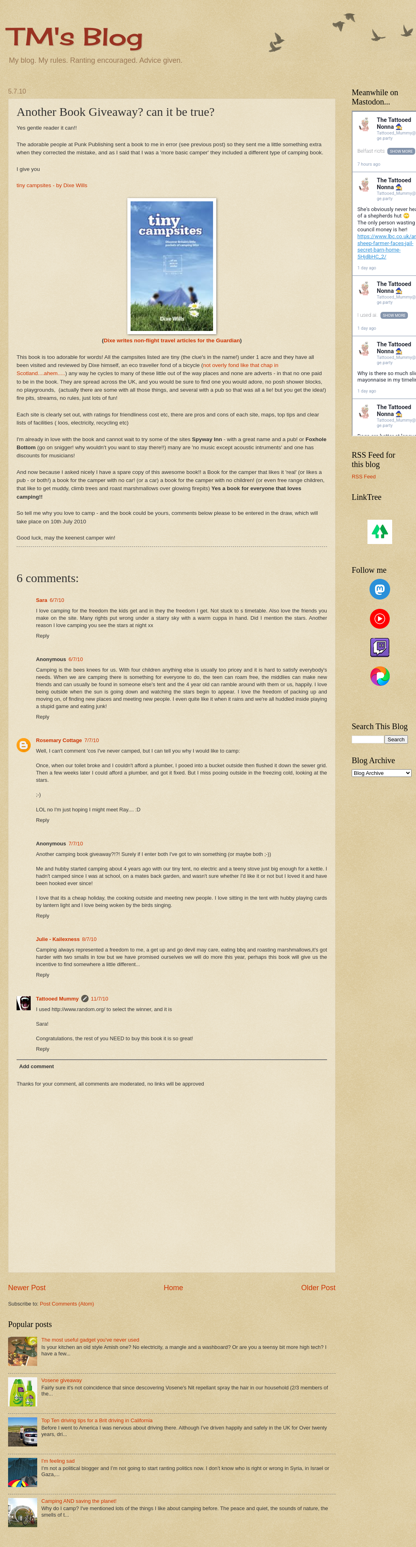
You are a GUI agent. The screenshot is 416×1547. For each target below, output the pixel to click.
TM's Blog (75, 36)
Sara (41, 600)
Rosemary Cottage (59, 740)
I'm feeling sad (58, 1461)
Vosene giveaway (61, 1380)
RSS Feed (364, 477)
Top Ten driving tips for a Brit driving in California (96, 1420)
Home (173, 1288)
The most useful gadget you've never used (90, 1340)
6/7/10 (57, 600)
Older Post (318, 1288)
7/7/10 (91, 740)
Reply (42, 636)
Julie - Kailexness (58, 939)
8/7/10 (89, 939)
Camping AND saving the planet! (78, 1501)
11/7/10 (99, 999)
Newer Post (27, 1288)
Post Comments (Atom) (67, 1304)
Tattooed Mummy (57, 999)
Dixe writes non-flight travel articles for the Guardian (171, 340)
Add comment (36, 1066)
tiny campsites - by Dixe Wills (52, 185)
